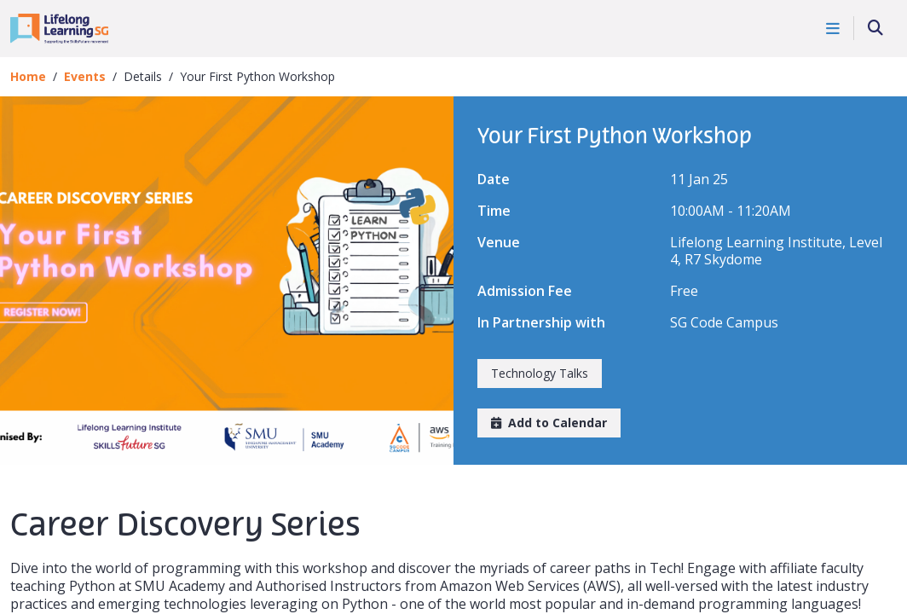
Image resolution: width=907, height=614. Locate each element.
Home (28, 76)
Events (85, 76)
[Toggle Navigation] (833, 28)
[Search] (875, 28)
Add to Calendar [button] (549, 422)
